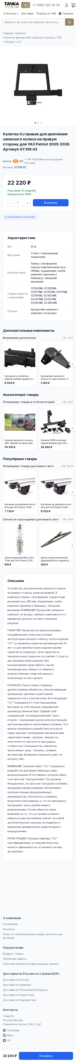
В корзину (50, 202)
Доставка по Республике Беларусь (25, 989)
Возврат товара (13, 953)
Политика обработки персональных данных (31, 963)
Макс (8, 1035)
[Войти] (66, 5)
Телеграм (66, 13)
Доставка (27, 13)
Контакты (9, 929)
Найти (69, 22)
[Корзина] (73, 5)
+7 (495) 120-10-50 (46, 5)
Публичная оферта (15, 958)
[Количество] (19, 202)
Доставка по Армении (17, 984)
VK (6, 1040)
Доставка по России (16, 979)
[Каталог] (25, 5)
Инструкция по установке (20, 217)
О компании (10, 924)
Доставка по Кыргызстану (19, 999)
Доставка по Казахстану (18, 994)
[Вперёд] (72, 364)
